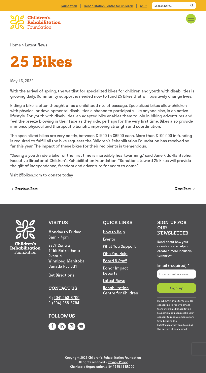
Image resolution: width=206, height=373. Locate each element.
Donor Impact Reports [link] (115, 270)
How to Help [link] (114, 232)
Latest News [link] (36, 44)
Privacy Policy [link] (118, 362)
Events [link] (109, 239)
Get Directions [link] (61, 275)
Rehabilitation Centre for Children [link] (108, 5)
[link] (69, 5)
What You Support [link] (119, 246)
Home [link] (15, 44)
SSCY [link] (143, 5)
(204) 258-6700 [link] (65, 297)
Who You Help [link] (115, 253)
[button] (52, 326)
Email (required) (173, 265)
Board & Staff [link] (115, 261)
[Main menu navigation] (191, 19)
